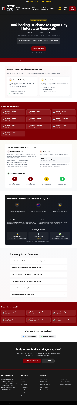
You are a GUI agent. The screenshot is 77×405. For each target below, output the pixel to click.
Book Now (65, 8)
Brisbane (15, 60)
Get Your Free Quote (32, 361)
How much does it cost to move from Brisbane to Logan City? (38, 268)
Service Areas (18, 8)
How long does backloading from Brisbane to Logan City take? (38, 261)
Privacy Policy (38, 238)
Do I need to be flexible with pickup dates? (38, 295)
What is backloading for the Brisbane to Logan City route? (38, 274)
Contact (52, 8)
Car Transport (35, 8)
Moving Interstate (44, 8)
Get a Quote (72, 8)
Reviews (23, 381)
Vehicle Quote (59, 8)
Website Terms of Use (65, 384)
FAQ (22, 395)
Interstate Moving (45, 384)
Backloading (26, 8)
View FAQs (48, 361)
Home (12, 8)
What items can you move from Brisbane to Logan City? (38, 281)
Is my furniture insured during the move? (38, 288)
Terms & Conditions (65, 381)
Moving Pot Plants (45, 390)
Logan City (21, 60)
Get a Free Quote (38, 48)
